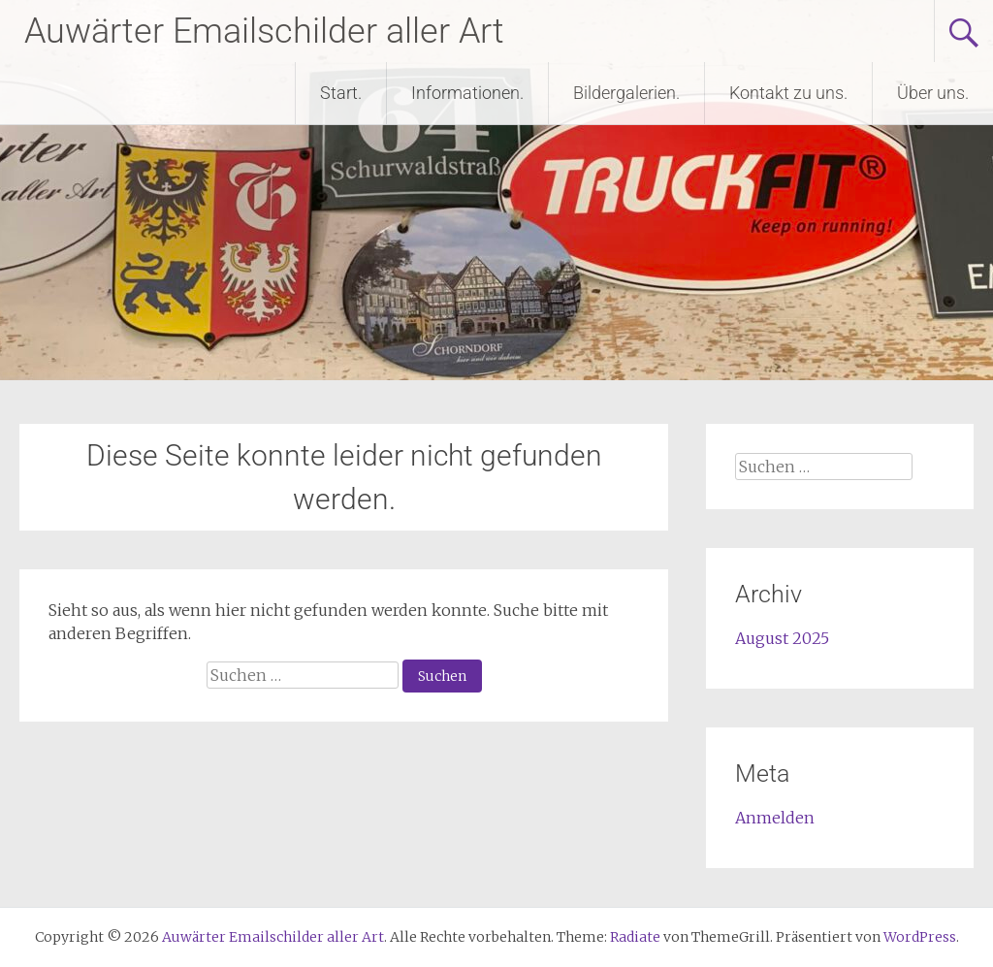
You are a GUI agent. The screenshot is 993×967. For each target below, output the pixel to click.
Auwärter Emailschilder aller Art (264, 31)
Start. (341, 92)
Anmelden (775, 817)
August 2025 (782, 638)
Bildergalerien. (626, 92)
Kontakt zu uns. (788, 92)
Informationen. (467, 92)
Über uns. (933, 92)
